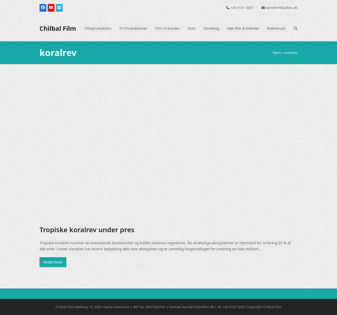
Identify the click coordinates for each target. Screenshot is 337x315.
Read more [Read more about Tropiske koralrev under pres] (52, 262)
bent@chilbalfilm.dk (282, 7)
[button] (295, 28)
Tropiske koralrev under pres (86, 229)
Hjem (276, 52)
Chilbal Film (57, 28)
